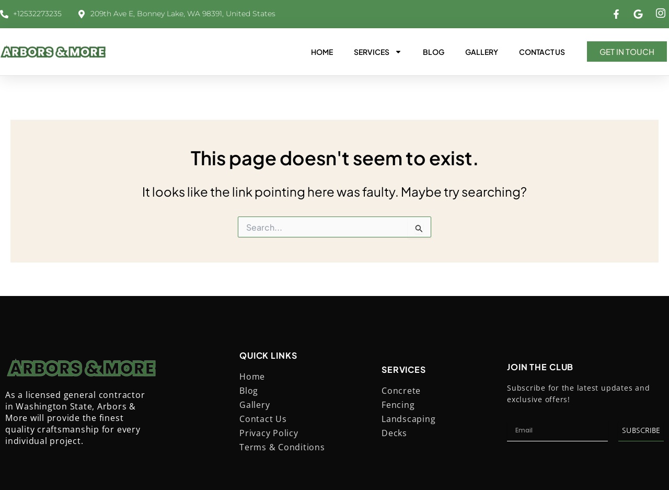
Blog (433, 51)
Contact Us (542, 51)
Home (322, 51)
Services (378, 52)
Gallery (481, 51)
